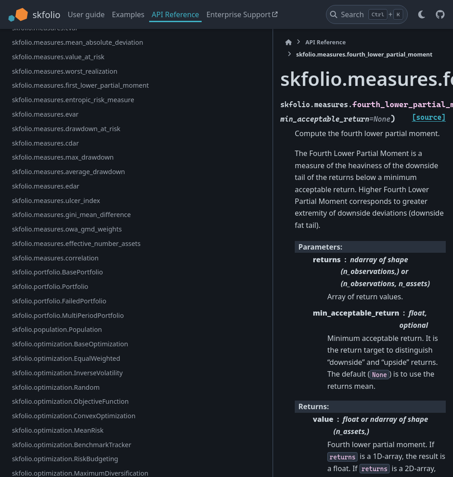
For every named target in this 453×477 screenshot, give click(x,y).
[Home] (129, 42)
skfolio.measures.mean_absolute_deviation (59, 155)
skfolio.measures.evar (45, 264)
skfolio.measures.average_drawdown (57, 349)
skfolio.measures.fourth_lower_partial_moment (58, 116)
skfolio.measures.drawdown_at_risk (59, 284)
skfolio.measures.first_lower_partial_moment (58, 220)
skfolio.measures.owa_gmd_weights (59, 428)
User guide (86, 14)
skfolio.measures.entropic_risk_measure (58, 245)
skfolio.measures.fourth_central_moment (57, 90)
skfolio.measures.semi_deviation (57, 40)
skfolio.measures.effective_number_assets (57, 453)
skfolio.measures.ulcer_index (56, 383)
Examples (128, 14)
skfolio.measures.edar (45, 368)
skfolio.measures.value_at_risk (58, 174)
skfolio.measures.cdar (45, 304)
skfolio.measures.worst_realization (58, 194)
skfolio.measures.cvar (45, 135)
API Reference (175, 14)
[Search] (367, 14)
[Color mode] (421, 14)
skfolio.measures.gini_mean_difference (58, 402)
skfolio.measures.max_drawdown (58, 324)
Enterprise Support (238, 14)
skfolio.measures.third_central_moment (58, 65)
